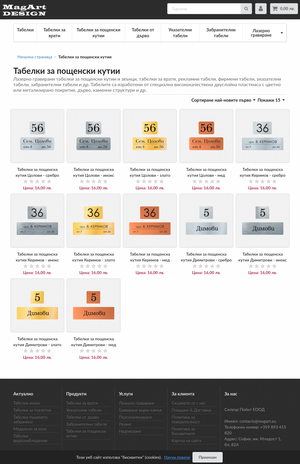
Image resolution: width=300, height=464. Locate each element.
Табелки (25, 29)
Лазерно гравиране (137, 403)
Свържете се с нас (189, 403)
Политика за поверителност (186, 419)
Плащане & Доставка (191, 409)
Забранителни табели (221, 32)
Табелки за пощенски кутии (98, 32)
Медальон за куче (30, 428)
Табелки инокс (26, 403)
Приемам (208, 457)
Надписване (130, 431)
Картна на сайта (187, 440)
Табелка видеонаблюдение (30, 438)
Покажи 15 (271, 100)
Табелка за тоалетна (32, 409)
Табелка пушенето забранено (30, 419)
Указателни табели (180, 32)
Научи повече (177, 457)
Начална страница (35, 57)
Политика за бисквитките (183, 431)
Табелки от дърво (143, 32)
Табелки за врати (54, 32)
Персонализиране (135, 416)
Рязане (125, 423)
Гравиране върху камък (140, 409)
